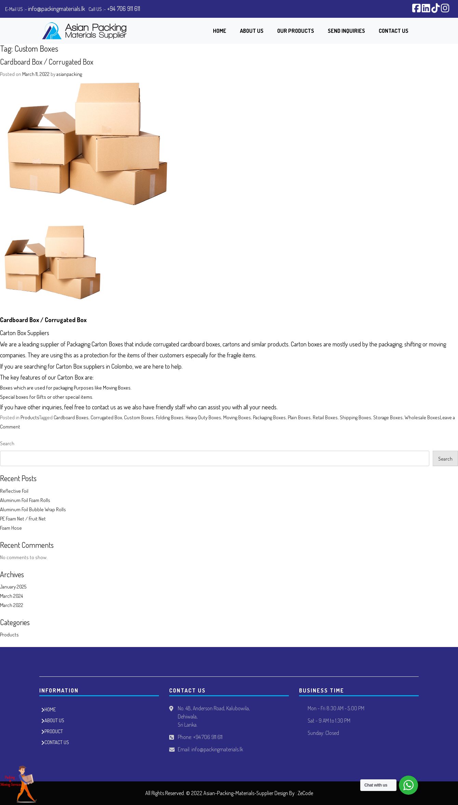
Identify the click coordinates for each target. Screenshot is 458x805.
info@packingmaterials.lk (56, 8)
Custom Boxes (139, 417)
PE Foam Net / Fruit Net (23, 518)
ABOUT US (54, 720)
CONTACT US (56, 742)
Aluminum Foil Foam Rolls (25, 500)
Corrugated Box (106, 417)
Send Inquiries (346, 30)
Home (219, 30)
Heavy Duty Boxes (203, 417)
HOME (50, 709)
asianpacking (69, 74)
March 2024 (11, 596)
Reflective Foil (14, 491)
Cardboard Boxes (71, 417)
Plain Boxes (299, 417)
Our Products (295, 30)
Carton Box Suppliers (24, 332)
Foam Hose (11, 528)
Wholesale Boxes (422, 417)
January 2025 (13, 586)
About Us (252, 30)
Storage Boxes (388, 417)
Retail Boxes (325, 417)
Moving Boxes (237, 417)
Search (7, 443)
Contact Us (393, 30)
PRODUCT (53, 731)
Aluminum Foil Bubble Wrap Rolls (33, 509)
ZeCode (305, 793)
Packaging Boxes (269, 417)
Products (30, 417)
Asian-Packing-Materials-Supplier (238, 793)
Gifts (41, 397)
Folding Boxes (170, 417)
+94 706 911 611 (123, 8)
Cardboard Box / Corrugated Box (46, 61)
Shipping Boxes (355, 417)
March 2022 (11, 605)
